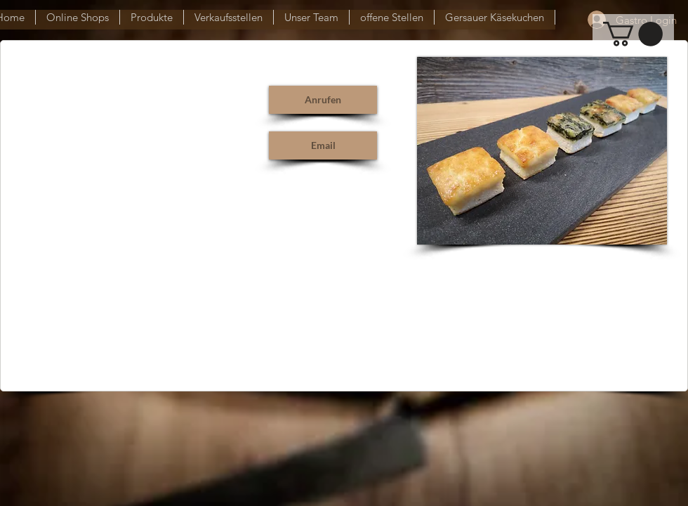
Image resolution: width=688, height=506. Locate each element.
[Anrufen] (323, 100)
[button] (633, 34)
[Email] (323, 145)
